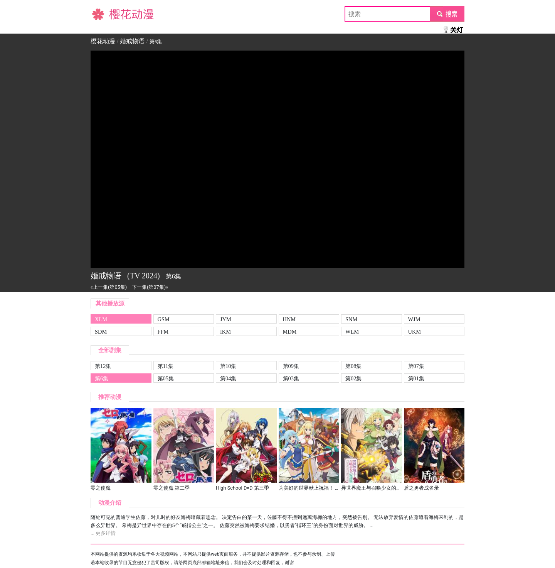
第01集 (416, 378)
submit (446, 13)
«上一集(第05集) (109, 287)
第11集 (166, 366)
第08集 (353, 366)
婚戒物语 (132, 41)
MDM (290, 332)
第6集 (101, 378)
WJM (414, 319)
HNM (289, 319)
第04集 (228, 378)
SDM (101, 332)
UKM (414, 332)
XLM (101, 319)
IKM (225, 332)
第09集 (291, 366)
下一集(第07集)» (150, 287)
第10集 (228, 366)
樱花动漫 (103, 13)
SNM (351, 319)
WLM (352, 332)
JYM (225, 319)
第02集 (353, 378)
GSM (164, 319)
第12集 (103, 366)
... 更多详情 (103, 533)
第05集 (166, 378)
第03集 (291, 378)
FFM (163, 332)
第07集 (416, 366)
